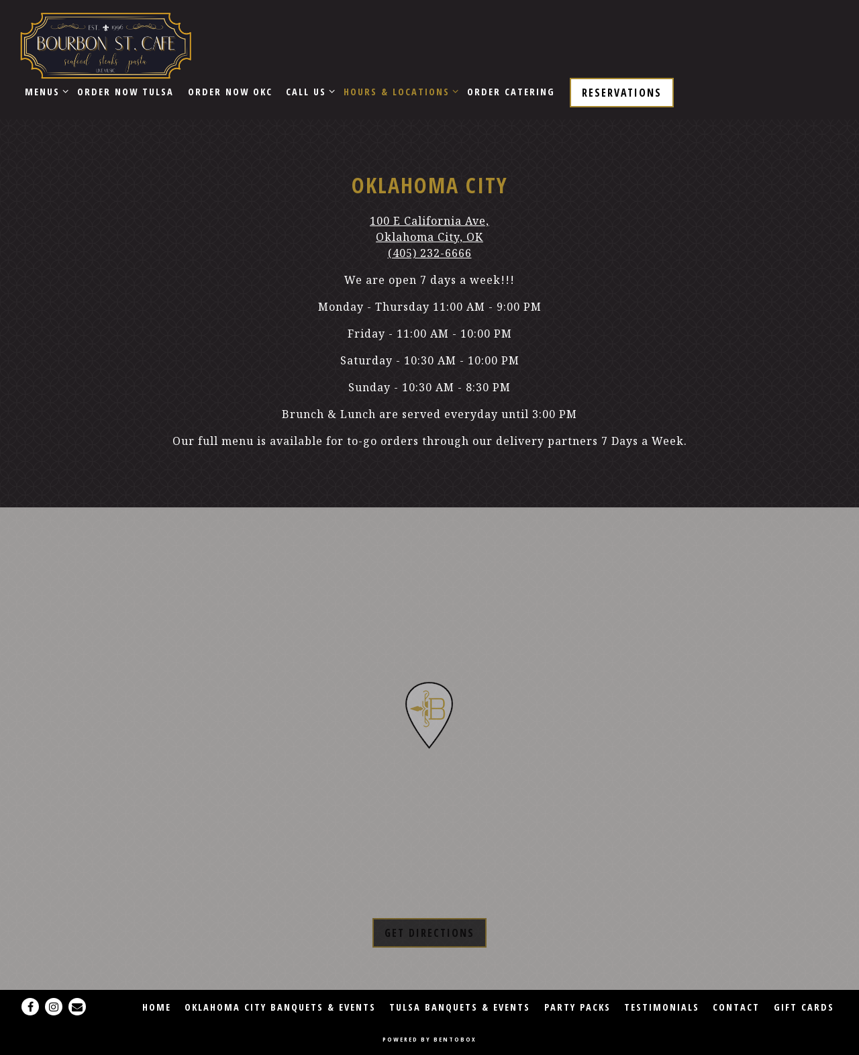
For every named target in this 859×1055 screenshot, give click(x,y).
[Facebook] (30, 1006)
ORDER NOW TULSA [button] (125, 91)
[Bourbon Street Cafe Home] (105, 44)
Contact (736, 1007)
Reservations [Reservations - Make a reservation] (622, 92)
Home (156, 1007)
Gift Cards (804, 1007)
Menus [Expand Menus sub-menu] (44, 91)
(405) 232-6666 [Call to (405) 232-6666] (430, 253)
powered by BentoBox (429, 1039)
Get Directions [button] (429, 932)
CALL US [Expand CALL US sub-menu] (308, 91)
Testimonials (661, 1007)
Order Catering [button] (511, 91)
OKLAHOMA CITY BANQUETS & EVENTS (280, 1007)
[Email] (77, 1006)
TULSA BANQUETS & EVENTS (459, 1007)
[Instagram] (53, 1006)
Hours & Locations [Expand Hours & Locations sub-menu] (398, 91)
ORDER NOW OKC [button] (230, 91)
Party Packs (577, 1007)
